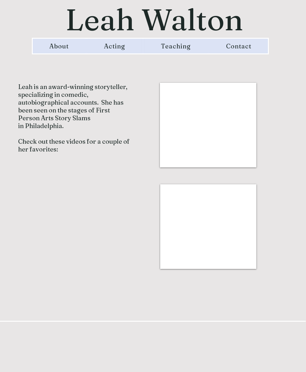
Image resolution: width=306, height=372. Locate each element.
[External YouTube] (208, 125)
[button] (115, 46)
